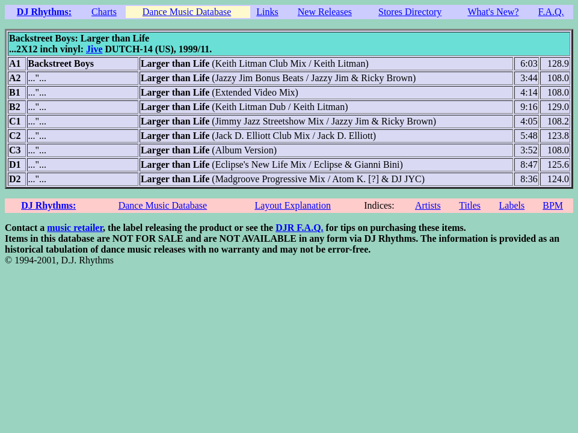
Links (267, 12)
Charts (104, 12)
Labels (512, 205)
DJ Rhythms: (44, 12)
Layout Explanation (292, 205)
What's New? (492, 12)
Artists (428, 205)
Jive (94, 49)
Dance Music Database (187, 12)
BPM (553, 205)
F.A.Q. (551, 12)
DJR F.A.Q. (299, 228)
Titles (470, 205)
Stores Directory (409, 12)
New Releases (325, 12)
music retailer (75, 228)
